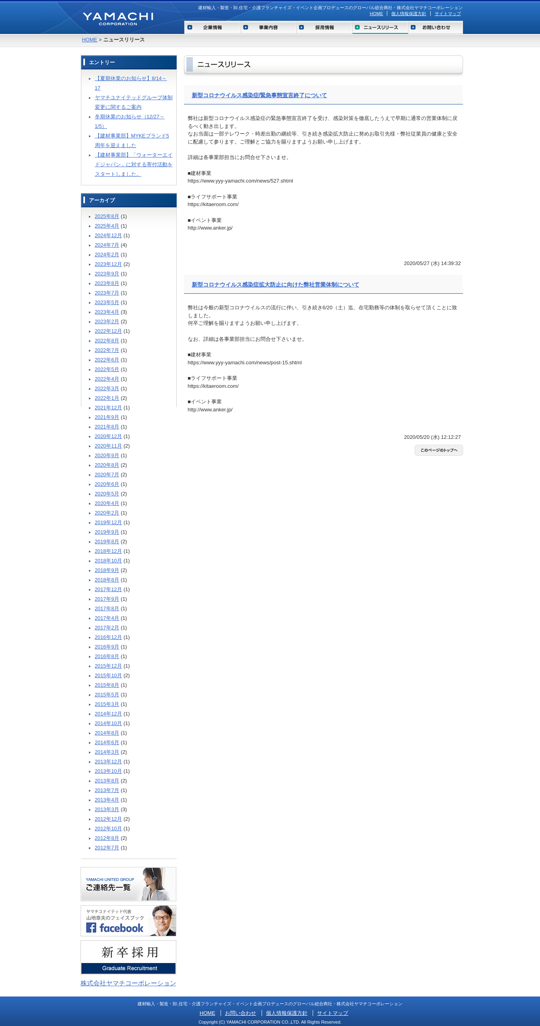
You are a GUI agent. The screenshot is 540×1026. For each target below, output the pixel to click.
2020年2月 (107, 513)
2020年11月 (108, 446)
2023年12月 (108, 264)
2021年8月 (107, 427)
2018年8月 (107, 580)
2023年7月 (107, 293)
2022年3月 (107, 388)
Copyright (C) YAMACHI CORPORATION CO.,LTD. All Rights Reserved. (270, 1022)
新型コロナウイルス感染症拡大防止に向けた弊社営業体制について (275, 284)
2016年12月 (108, 637)
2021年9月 (107, 417)
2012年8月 (107, 838)
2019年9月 (107, 532)
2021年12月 (108, 408)
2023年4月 (107, 312)
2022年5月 (107, 369)
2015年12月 (108, 666)
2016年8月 (107, 656)
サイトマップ (448, 13)
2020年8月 (107, 465)
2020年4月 (107, 503)
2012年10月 (108, 828)
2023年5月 (107, 302)
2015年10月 (108, 675)
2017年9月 (107, 599)
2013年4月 (107, 800)
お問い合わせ (240, 1013)
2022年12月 (108, 331)
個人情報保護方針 (408, 13)
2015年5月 (107, 695)
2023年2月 (107, 321)
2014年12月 (108, 714)
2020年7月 (107, 475)
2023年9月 (107, 274)
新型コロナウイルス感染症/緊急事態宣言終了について (259, 95)
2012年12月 (108, 819)
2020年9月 (107, 455)
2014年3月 (107, 752)
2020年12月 (108, 436)
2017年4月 (107, 618)
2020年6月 (107, 484)
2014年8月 (107, 733)
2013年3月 (107, 809)
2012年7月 (107, 848)
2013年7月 (107, 790)
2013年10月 (108, 771)
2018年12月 (108, 551)
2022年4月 (107, 379)
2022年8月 (107, 341)
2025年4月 (107, 226)
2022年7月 (107, 350)
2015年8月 (107, 685)
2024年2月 (107, 254)
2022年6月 (107, 360)
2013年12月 (108, 762)
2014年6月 (107, 742)
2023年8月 (107, 283)
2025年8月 (107, 216)
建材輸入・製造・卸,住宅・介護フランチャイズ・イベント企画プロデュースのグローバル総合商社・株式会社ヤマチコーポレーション (330, 7)
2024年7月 (107, 245)
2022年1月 (107, 398)
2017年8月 (107, 608)
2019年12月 (108, 522)
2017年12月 (108, 589)
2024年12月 (108, 235)
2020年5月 (107, 494)
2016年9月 (107, 647)
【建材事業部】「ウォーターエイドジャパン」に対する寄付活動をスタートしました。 (134, 164)
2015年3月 (107, 704)
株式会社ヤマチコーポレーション (128, 983)
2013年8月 (107, 781)
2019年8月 (107, 541)
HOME (376, 13)
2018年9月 (107, 570)
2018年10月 (108, 561)
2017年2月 (107, 628)
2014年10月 (108, 723)
